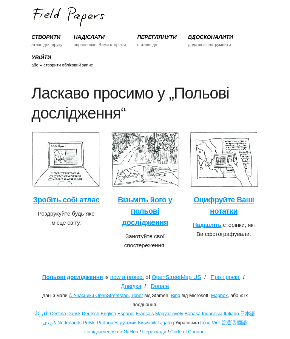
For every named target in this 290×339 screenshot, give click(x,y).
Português (107, 322)
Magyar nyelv (169, 313)
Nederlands (69, 322)
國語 (242, 322)
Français (145, 313)
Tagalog (165, 322)
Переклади (154, 331)
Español (125, 313)
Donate (160, 286)
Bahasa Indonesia (203, 313)
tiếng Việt (210, 322)
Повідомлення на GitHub (111, 331)
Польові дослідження (72, 277)
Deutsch (90, 313)
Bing (175, 295)
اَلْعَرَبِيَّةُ (42, 313)
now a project (127, 277)
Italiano (231, 313)
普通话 (228, 322)
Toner (137, 295)
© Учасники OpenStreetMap (98, 295)
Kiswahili (147, 322)
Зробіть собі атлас (66, 200)
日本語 (247, 313)
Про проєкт (225, 277)
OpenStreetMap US (176, 277)
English (108, 313)
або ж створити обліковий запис (62, 65)
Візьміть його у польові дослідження (145, 211)
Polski (89, 322)
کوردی (49, 322)
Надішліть (207, 225)
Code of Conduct (188, 331)
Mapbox (219, 295)
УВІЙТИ (41, 57)
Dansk (73, 313)
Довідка (131, 286)
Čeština (58, 313)
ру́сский (128, 322)
